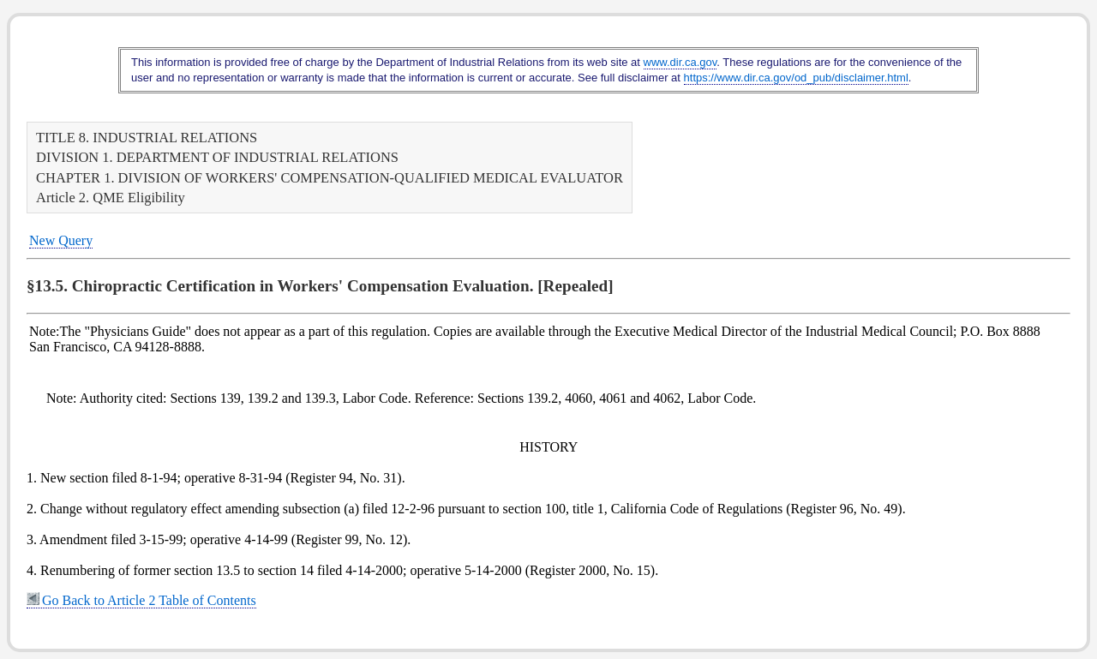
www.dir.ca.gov (680, 62)
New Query (61, 240)
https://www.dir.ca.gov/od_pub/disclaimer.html (796, 77)
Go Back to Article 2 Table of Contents (141, 600)
